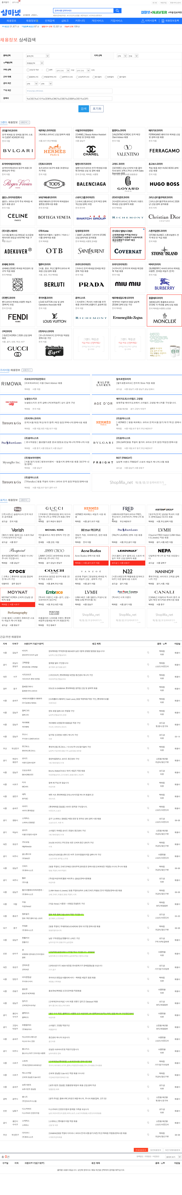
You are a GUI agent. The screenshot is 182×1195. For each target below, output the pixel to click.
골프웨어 (52, 667)
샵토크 (65, 20)
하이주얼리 (62, 870)
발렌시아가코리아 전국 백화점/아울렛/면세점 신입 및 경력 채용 (91, 169)
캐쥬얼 (78, 750)
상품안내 (24, 122)
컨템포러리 (62, 655)
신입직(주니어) (82, 77)
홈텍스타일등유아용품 (75, 1065)
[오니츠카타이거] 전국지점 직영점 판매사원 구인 (54, 337)
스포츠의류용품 (81, 1113)
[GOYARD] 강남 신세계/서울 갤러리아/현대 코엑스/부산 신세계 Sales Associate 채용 (127, 170)
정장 (64, 715)
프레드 (54, 894)
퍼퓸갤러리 (53, 1029)
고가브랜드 (65, 774)
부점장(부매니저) (49, 77)
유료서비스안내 (175, 3)
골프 (64, 667)
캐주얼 (59, 858)
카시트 (51, 727)
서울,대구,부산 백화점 (48, 140)
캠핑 (64, 1113)
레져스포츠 (71, 1113)
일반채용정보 (155, 1150)
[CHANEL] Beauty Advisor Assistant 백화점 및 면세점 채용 (90, 136)
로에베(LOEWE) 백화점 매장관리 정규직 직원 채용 (17, 270)
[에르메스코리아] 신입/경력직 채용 (54, 134)
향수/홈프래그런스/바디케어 (59, 1005)
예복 (57, 1089)
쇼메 (50, 894)
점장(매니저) (32, 77)
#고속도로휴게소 (95, 15)
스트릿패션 (60, 918)
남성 (50, 1113)
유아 (85, 1065)
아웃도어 (52, 810)
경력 (49, 69)
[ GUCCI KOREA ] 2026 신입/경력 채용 (17, 337)
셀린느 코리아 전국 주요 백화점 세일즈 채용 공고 (17, 203)
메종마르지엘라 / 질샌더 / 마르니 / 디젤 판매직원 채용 (54, 236)
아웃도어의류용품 (94, 1113)
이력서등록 (151, 20)
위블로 (60, 894)
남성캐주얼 (73, 956)
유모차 (63, 727)
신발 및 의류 (53, 1125)
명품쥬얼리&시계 (55, 930)
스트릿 (65, 858)
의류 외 (60, 822)
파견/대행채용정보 (172, 1150)
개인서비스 (98, 20)
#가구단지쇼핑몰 (73, 15)
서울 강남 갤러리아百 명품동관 (124, 174)
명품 (63, 750)
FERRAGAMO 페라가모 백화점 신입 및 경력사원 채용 (164, 136)
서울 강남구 (80, 140)
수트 (67, 750)
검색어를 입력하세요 (63, 10)
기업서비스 (116, 20)
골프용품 (59, 667)
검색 (117, 10)
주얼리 (54, 870)
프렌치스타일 (83, 956)
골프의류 (52, 1041)
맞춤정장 (52, 1089)
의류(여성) (52, 703)
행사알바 (97, 77)
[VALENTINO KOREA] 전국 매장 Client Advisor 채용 (126, 136)
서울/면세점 (117, 241)
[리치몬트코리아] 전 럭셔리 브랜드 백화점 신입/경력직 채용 (127, 203)
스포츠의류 (53, 858)
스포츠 (58, 810)
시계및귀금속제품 (55, 1137)
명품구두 (62, 942)
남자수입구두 (54, 942)
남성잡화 (69, 942)
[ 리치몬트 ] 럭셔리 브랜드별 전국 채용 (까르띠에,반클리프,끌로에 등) (91, 303)
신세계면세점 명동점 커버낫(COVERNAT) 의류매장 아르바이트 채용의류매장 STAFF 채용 (127, 237)
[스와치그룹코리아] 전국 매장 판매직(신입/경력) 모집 (90, 203)
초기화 (97, 108)
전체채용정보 (140, 1150)
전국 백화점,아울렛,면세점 (86, 241)
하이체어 (57, 1065)
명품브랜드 (74, 774)
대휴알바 (109, 77)
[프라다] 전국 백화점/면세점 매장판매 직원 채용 (90, 270)
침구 (54, 969)
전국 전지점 (43, 207)
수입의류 (57, 750)
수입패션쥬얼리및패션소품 (59, 1077)
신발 (55, 655)
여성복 (81, 774)
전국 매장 (153, 241)
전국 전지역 (80, 207)
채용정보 (11, 20)
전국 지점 (6, 141)
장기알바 (121, 77)
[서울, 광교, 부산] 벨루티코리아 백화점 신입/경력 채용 (54, 270)
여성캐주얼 (53, 679)
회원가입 (163, 3)
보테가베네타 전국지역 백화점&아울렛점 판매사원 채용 (54, 203)
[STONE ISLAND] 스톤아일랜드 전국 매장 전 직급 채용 (164, 236)
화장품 (51, 981)
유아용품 (91, 1065)
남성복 (51, 655)
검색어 (6, 98)
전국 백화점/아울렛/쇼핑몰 (160, 308)
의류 (50, 738)
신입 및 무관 (33, 69)
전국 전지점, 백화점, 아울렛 (86, 174)
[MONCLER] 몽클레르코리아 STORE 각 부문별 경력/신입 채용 (163, 303)
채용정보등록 (172, 20)
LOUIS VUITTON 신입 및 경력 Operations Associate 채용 (51, 303)
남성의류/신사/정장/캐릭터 (59, 956)
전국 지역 (153, 207)
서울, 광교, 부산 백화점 (48, 274)
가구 (50, 969)
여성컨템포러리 (54, 774)
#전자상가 (84, 15)
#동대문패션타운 (59, 15)
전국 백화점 (117, 207)
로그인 (154, 3)
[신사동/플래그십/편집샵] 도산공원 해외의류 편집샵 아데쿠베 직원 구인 (17, 237)
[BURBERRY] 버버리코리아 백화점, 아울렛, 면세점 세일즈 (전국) (164, 270)
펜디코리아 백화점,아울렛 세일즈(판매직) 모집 (16, 303)
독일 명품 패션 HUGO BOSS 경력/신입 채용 (164, 169)
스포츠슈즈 (53, 822)
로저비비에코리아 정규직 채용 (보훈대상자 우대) (17, 169)
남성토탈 (72, 750)
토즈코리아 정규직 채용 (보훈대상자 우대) (54, 169)
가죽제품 (57, 981)
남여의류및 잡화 (55, 1053)
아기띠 (63, 1065)
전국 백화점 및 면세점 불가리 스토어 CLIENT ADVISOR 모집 (17, 136)
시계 (50, 846)
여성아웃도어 (57, 1113)
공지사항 (15, 2)
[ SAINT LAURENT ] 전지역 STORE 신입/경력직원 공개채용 (90, 236)
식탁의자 (57, 727)
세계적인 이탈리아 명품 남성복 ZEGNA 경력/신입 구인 (125, 303)
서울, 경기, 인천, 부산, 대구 (13, 341)
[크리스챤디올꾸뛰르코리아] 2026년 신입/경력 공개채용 (164, 203)
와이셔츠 (52, 798)
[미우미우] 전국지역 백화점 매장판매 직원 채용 (127, 270)
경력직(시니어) (66, 77)
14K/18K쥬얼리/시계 (56, 762)
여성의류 (52, 786)
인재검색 (50, 20)
